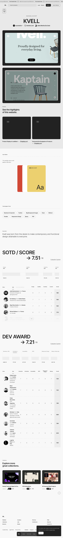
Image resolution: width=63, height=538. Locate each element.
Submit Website (56, 5)
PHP (33, 216)
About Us (49, 522)
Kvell (31, 21)
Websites (4, 519)
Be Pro (48, 5)
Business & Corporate (9, 213)
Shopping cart (24, 141)
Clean (43, 213)
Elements (4, 524)
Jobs (18, 522)
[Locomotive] (18, 26)
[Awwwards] (5, 5)
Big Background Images (32, 213)
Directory (34, 519)
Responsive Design (16, 216)
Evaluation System (56, 259)
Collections (4, 522)
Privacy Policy (17, 529)
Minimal (50, 213)
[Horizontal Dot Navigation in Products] (46, 128)
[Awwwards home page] (19, 534)
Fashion (20, 213)
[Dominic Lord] (29, 26)
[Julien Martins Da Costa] (42, 26)
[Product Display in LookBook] (16, 128)
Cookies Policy (5, 529)
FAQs (48, 519)
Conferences (34, 522)
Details (34, 533)
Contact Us (49, 524)
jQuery (26, 216)
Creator (23, 533)
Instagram (32, 529)
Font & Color (29, 533)
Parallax (6, 216)
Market (18, 524)
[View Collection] (11, 477)
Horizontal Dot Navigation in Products (42, 141)
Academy (19, 519)
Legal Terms (11, 529)
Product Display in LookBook (10, 141)
